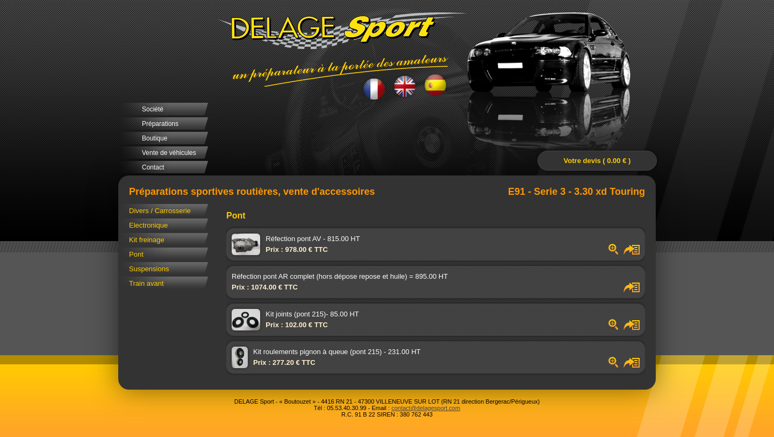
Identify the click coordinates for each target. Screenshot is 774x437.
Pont (136, 254)
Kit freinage (146, 240)
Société (152, 109)
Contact (153, 167)
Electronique (148, 225)
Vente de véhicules (169, 153)
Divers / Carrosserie (160, 211)
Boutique (154, 138)
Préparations (160, 124)
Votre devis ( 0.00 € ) (597, 161)
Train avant (146, 283)
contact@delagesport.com (425, 408)
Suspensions (149, 269)
